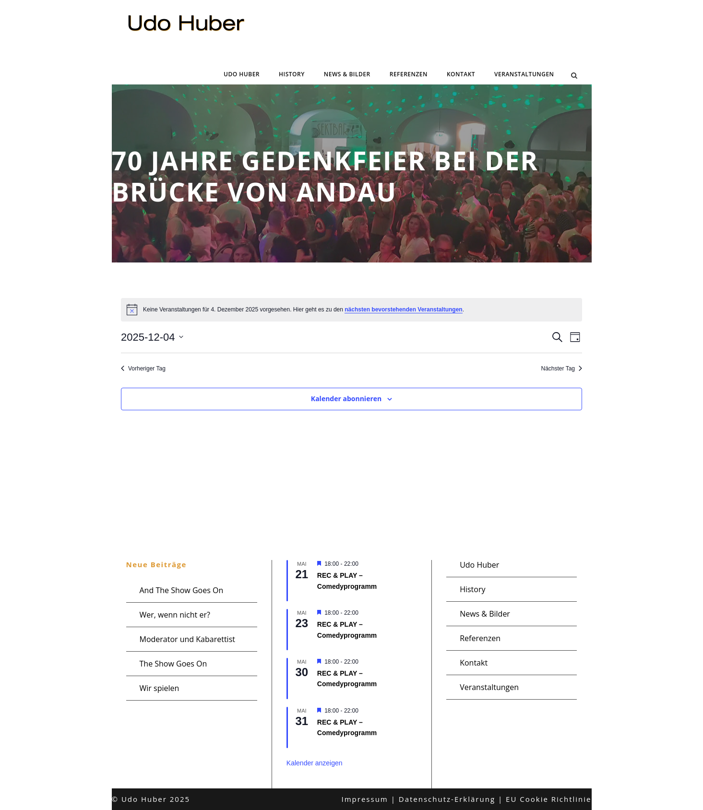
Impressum (365, 799)
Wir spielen (159, 688)
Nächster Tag (561, 368)
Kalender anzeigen (314, 763)
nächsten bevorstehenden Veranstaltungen (403, 309)
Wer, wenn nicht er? (175, 614)
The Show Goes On (173, 663)
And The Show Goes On (182, 590)
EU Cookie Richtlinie (548, 799)
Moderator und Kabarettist (187, 639)
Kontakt (461, 74)
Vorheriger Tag (143, 368)
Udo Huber (242, 74)
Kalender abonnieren (346, 398)
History (292, 74)
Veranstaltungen (524, 74)
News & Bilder (347, 74)
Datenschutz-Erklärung (447, 799)
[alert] (351, 309)
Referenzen (409, 74)
